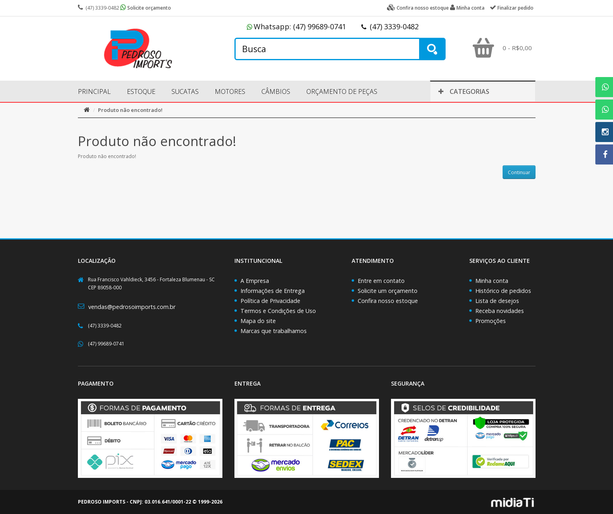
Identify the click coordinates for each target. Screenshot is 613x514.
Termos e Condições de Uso (278, 311)
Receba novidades (499, 311)
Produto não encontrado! (130, 110)
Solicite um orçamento (387, 291)
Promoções (490, 321)
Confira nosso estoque (388, 301)
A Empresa (254, 280)
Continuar (519, 172)
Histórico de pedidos (503, 291)
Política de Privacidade (270, 301)
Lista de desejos (497, 301)
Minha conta (491, 280)
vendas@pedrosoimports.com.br (131, 307)
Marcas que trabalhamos (273, 331)
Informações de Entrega (272, 291)
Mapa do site (258, 321)
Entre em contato (381, 280)
